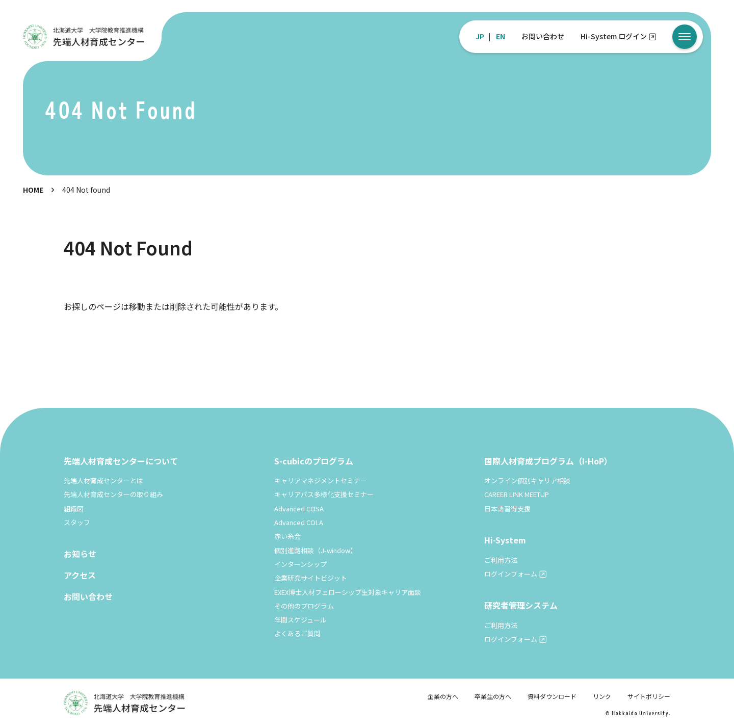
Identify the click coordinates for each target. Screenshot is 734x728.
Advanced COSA (299, 508)
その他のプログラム (304, 606)
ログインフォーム (510, 574)
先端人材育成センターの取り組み (113, 494)
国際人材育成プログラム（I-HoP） (548, 461)
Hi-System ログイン (614, 36)
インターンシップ (300, 564)
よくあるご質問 (297, 633)
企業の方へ (443, 696)
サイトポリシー (648, 696)
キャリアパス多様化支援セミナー (324, 494)
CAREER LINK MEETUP (516, 494)
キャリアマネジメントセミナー (320, 480)
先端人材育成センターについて (121, 461)
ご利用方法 (500, 560)
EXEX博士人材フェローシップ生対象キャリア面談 (347, 592)
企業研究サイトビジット (310, 578)
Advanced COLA (298, 522)
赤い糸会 (287, 536)
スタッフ (77, 522)
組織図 (74, 508)
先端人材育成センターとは (103, 480)
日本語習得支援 (507, 508)
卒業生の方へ (493, 696)
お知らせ (80, 554)
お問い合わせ (542, 36)
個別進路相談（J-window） (315, 550)
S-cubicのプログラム (313, 461)
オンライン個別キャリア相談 (527, 480)
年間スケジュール (300, 620)
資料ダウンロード (552, 696)
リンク (602, 696)
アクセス (80, 575)
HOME (33, 190)
